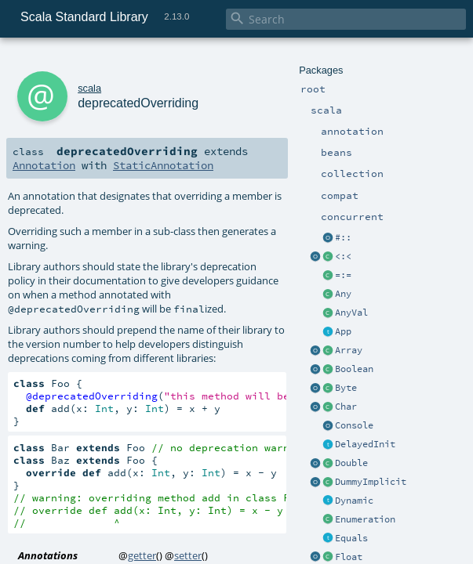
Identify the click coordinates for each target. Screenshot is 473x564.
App (343, 331)
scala (89, 88)
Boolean (354, 368)
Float (348, 556)
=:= (343, 274)
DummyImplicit (370, 481)
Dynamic (354, 500)
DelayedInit (365, 444)
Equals (351, 538)
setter (188, 555)
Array (348, 350)
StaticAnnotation (163, 165)
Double (351, 462)
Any (343, 293)
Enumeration (365, 519)
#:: (343, 237)
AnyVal (351, 312)
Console (354, 425)
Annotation (44, 165)
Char (346, 406)
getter (142, 555)
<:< (343, 256)
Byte (346, 387)
